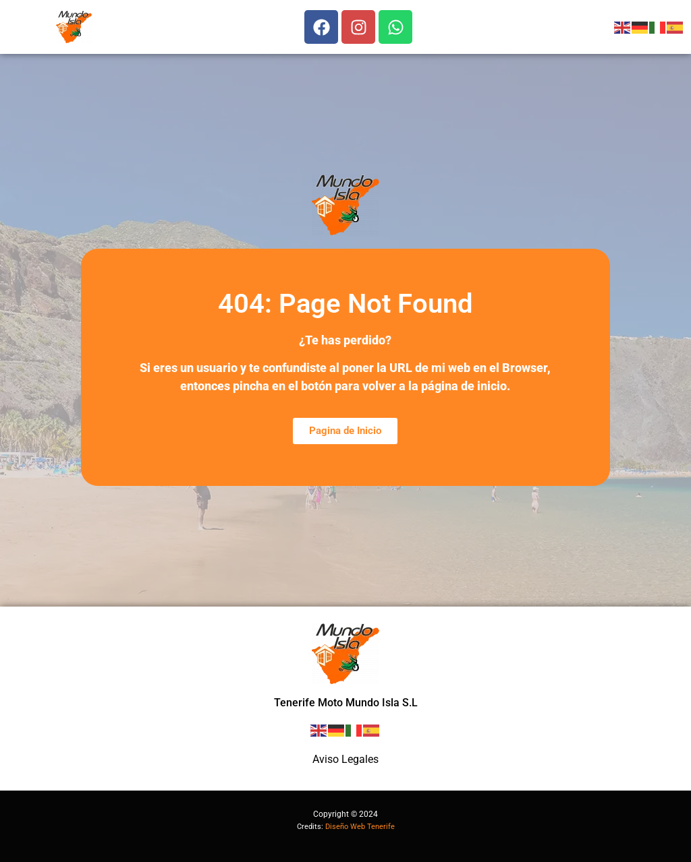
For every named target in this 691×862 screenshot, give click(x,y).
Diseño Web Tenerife (360, 826)
